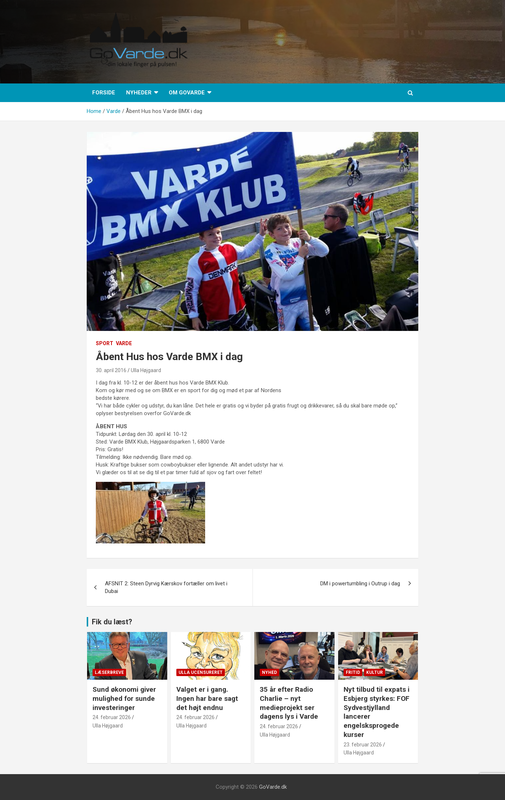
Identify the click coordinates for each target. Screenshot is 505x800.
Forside (103, 92)
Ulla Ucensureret (201, 672)
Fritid (353, 672)
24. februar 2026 (112, 717)
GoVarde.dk (273, 787)
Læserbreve (109, 672)
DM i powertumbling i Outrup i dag (360, 583)
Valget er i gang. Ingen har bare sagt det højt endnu (207, 698)
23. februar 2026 (363, 745)
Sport (104, 343)
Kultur (374, 672)
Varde (124, 343)
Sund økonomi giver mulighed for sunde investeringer (124, 698)
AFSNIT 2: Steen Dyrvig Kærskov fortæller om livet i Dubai (166, 587)
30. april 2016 (111, 370)
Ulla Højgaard (146, 370)
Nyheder (139, 92)
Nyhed (269, 672)
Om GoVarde (187, 92)
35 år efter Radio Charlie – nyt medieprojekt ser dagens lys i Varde (289, 703)
